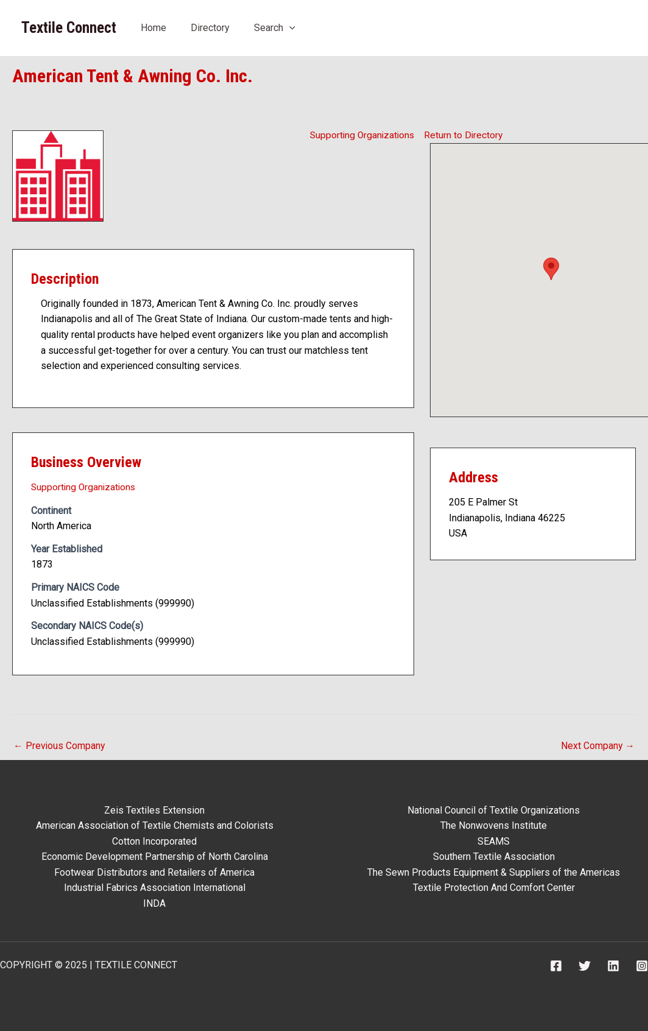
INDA (154, 903)
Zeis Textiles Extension (154, 809)
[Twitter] (585, 966)
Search (274, 27)
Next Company (597, 745)
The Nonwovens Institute (493, 825)
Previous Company (59, 745)
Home (153, 27)
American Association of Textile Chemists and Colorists (154, 825)
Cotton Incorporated (154, 840)
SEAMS (493, 840)
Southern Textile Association (494, 856)
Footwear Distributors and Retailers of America (154, 872)
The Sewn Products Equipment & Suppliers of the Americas (493, 872)
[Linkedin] (613, 966)
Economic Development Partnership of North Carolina (154, 856)
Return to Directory (464, 134)
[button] (551, 268)
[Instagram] (642, 966)
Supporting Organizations (360, 134)
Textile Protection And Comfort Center (494, 887)
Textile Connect (68, 28)
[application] (289, 27)
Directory (210, 27)
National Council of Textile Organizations (493, 809)
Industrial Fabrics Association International (154, 887)
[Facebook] (556, 966)
